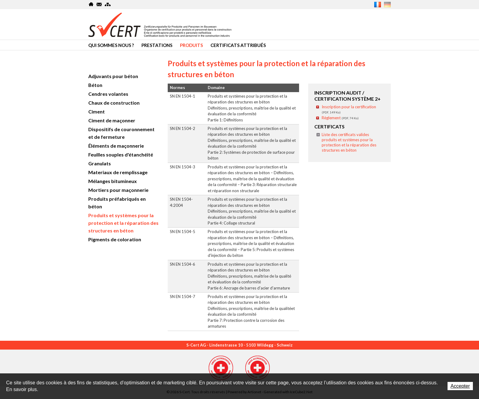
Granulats (99, 163)
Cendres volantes (108, 94)
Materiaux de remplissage (118, 172)
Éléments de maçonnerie (116, 146)
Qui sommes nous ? (111, 45)
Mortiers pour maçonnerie (118, 190)
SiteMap (108, 4)
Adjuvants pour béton (113, 76)
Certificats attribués (238, 45)
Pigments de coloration (114, 239)
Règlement (340, 117)
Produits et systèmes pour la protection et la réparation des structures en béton (123, 222)
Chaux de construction (114, 103)
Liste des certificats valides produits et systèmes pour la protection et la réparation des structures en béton (349, 142)
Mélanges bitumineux (112, 181)
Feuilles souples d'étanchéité (120, 154)
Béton (95, 85)
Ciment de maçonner (111, 120)
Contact (99, 4)
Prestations (156, 45)
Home (91, 4)
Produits (191, 45)
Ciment (96, 111)
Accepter (460, 386)
